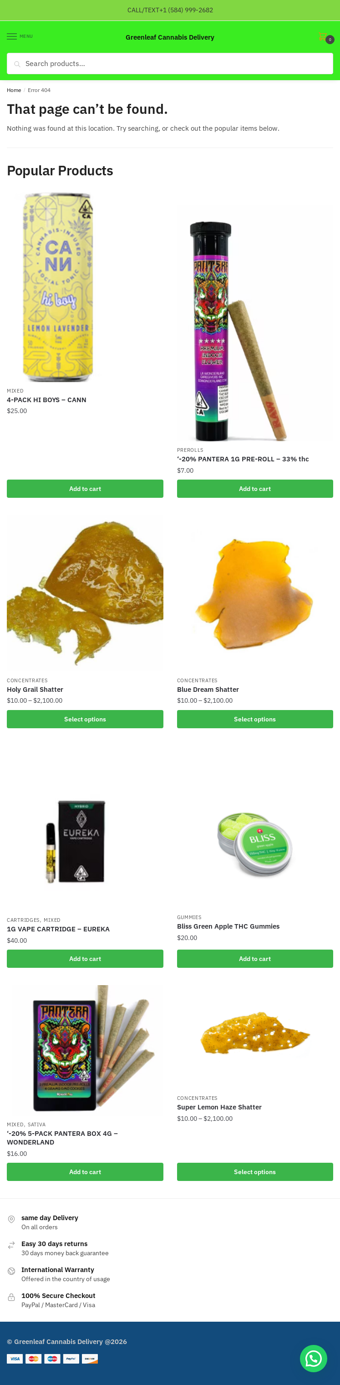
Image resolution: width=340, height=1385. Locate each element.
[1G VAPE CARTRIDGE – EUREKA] (85, 828)
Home (14, 90)
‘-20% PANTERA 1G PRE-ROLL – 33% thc (243, 459)
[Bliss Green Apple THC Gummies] (255, 827)
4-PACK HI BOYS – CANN (46, 399)
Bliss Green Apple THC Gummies (228, 926)
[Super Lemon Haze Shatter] (255, 1037)
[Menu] (20, 37)
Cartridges (23, 920)
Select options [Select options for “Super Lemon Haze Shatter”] (255, 1172)
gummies (189, 917)
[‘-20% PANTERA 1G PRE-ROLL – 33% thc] (255, 316)
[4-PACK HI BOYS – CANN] (85, 287)
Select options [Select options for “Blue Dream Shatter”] (255, 719)
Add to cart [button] (85, 489)
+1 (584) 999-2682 (186, 10)
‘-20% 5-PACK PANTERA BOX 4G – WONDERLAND (62, 1138)
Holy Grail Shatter (35, 689)
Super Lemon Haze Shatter (219, 1107)
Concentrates (27, 680)
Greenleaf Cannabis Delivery (170, 37)
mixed (15, 391)
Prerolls (190, 450)
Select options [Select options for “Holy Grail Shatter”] (85, 719)
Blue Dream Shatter (208, 689)
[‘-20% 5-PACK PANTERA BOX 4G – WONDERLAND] (85, 1050)
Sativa (37, 1124)
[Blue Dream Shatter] (255, 593)
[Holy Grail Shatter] (85, 593)
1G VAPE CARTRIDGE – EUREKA (58, 929)
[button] (313, 1358)
